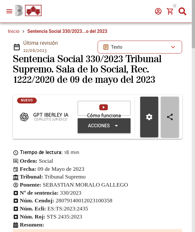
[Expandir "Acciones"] (104, 125)
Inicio (13, 31)
